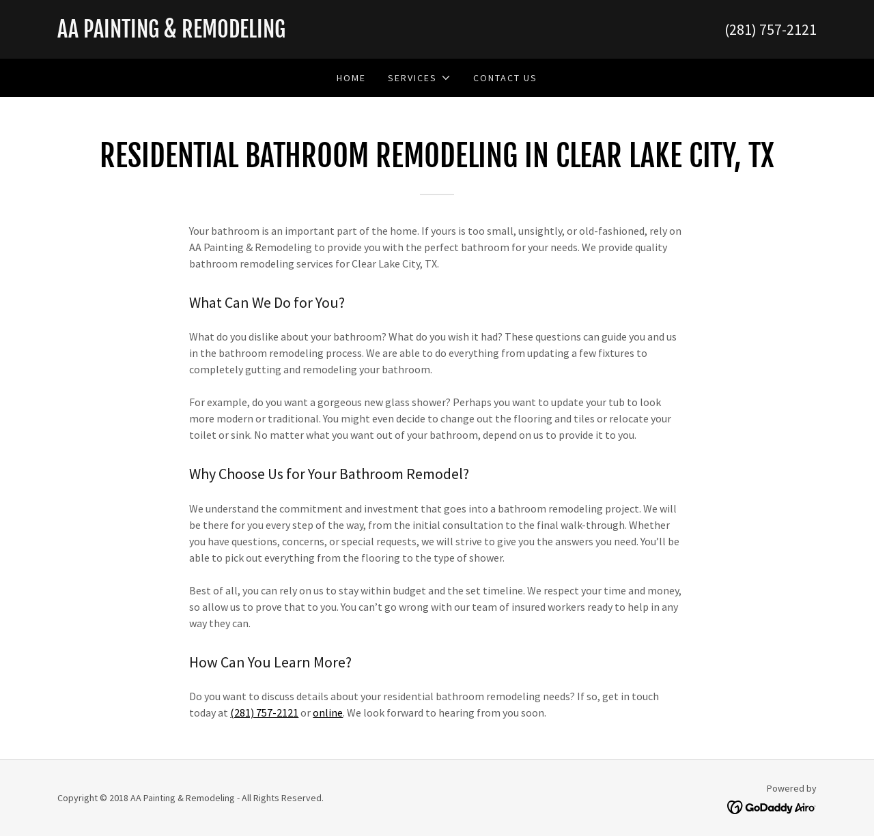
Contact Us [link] (505, 78)
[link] (247, 33)
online (328, 712)
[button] (419, 78)
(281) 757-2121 (264, 712)
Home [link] (351, 78)
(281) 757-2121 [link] (770, 29)
